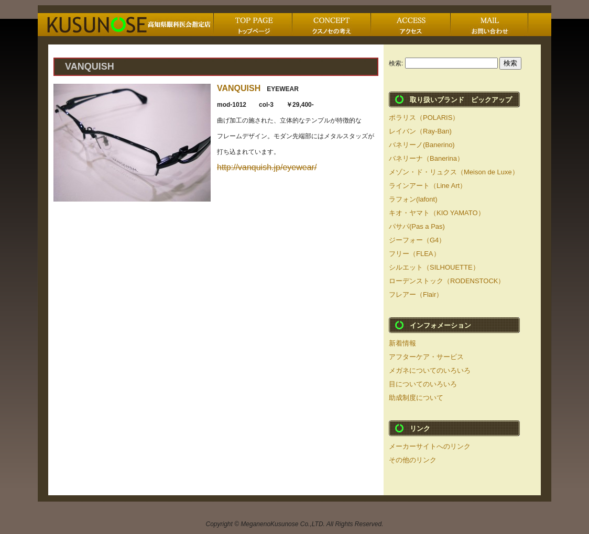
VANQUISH (238, 88)
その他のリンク (413, 460)
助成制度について (416, 398)
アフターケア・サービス (426, 357)
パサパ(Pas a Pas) (417, 226)
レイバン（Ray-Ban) (420, 131)
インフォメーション (440, 325)
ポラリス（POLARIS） (424, 117)
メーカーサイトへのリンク (430, 446)
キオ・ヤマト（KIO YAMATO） (437, 213)
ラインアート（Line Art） (427, 186)
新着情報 (402, 343)
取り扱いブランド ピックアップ (461, 100)
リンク (420, 428)
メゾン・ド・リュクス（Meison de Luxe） (454, 172)
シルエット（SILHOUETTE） (434, 267)
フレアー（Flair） (416, 294)
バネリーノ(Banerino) (422, 145)
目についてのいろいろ (423, 384)
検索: (396, 63)
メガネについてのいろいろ (430, 370)
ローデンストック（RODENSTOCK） (447, 281)
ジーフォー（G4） (417, 240)
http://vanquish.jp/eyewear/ (267, 167)
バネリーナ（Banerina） (426, 158)
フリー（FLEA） (414, 254)
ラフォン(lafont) (413, 199)
